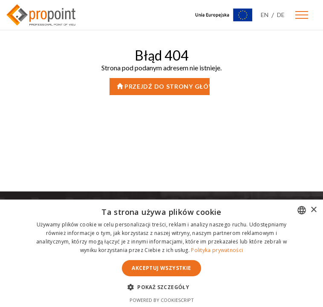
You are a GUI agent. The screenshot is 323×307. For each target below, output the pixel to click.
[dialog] (161, 253)
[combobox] (301, 210)
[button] (161, 287)
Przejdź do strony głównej (163, 86)
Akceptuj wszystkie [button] (161, 268)
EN (264, 14)
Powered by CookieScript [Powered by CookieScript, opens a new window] (162, 300)
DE (281, 14)
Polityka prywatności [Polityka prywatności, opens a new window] (217, 250)
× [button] (313, 210)
